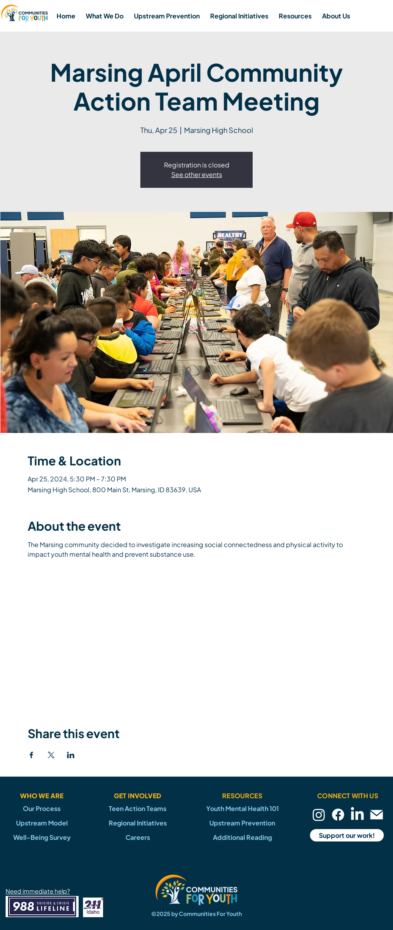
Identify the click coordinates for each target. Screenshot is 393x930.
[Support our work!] (347, 835)
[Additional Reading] (242, 837)
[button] (105, 16)
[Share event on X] (51, 755)
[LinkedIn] (357, 815)
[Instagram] (319, 815)
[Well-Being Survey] (42, 837)
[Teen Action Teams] (137, 808)
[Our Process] (42, 808)
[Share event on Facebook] (31, 755)
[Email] (377, 815)
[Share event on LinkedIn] (71, 755)
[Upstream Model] (42, 823)
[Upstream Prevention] (242, 823)
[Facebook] (338, 815)
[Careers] (137, 837)
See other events (196, 174)
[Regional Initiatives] (137, 823)
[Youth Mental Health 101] (242, 808)
